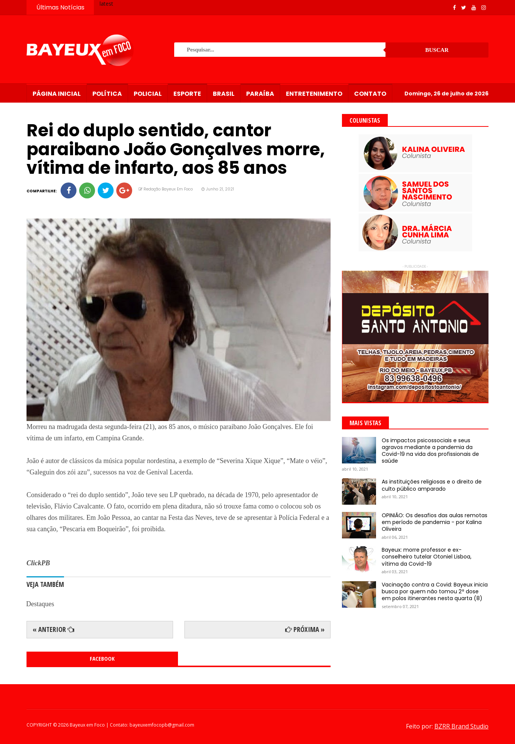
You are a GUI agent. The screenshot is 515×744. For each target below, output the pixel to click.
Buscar (437, 50)
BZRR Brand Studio (461, 726)
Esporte (187, 93)
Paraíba (260, 93)
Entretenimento (314, 93)
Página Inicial (57, 93)
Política (107, 93)
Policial (148, 93)
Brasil (223, 93)
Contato (370, 93)
